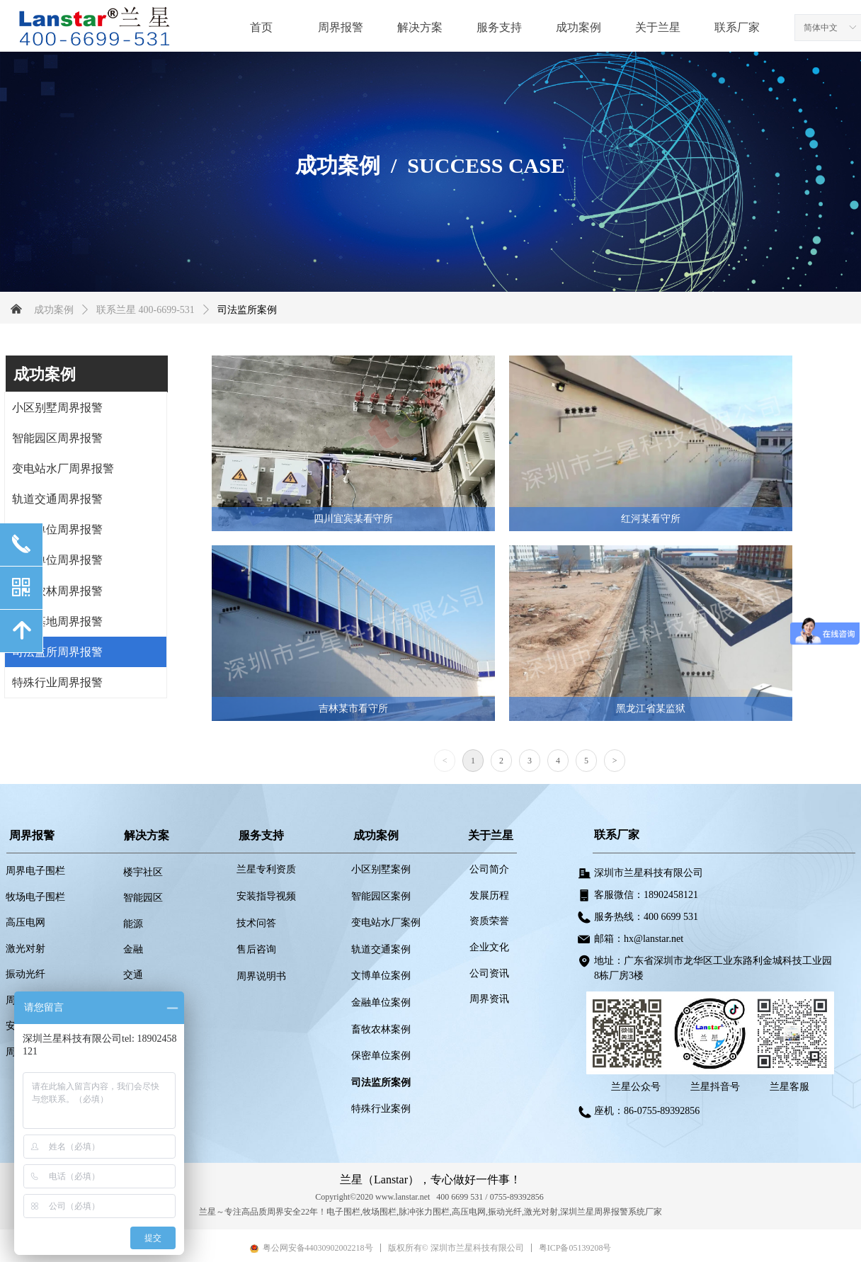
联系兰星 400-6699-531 (145, 310)
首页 (261, 27)
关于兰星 (657, 27)
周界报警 (340, 27)
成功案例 (578, 27)
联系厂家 (737, 27)
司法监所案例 (247, 310)
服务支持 (499, 27)
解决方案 (420, 27)
